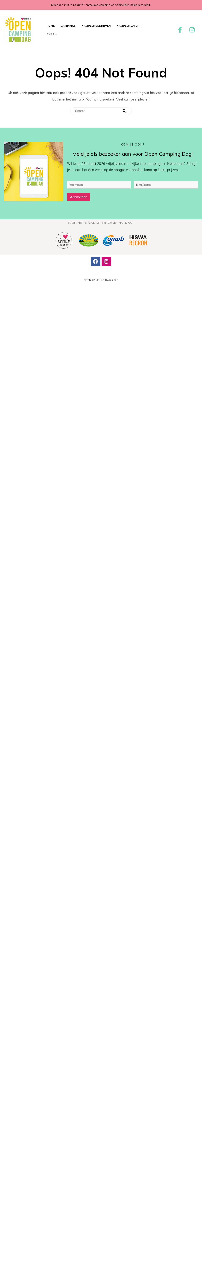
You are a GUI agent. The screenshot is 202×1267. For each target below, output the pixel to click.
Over (50, 34)
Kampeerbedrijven (96, 25)
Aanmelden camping (97, 4)
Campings (68, 25)
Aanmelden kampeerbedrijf (132, 4)
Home (50, 25)
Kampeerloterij (129, 25)
